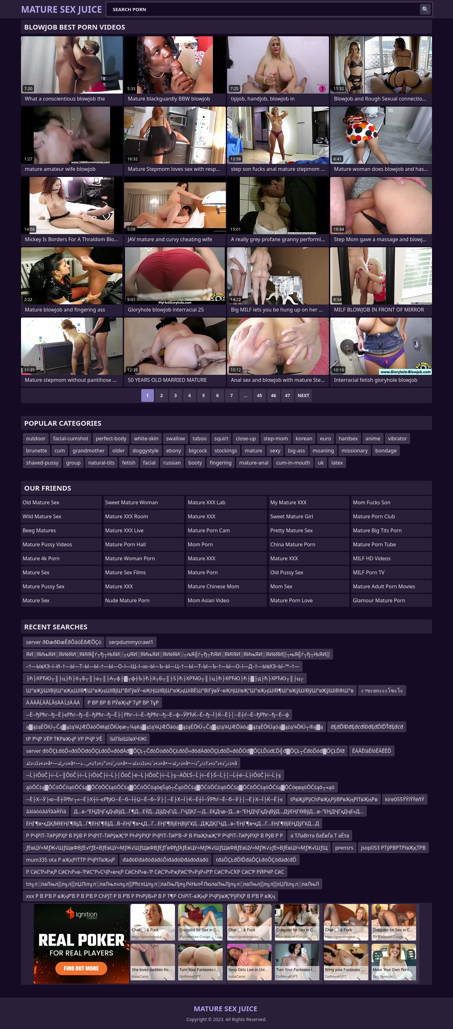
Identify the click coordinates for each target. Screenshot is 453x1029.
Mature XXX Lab (206, 502)
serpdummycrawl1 (131, 642)
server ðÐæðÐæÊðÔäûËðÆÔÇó (63, 642)
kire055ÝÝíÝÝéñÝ (404, 799)
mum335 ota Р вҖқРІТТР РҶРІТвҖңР (70, 859)
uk (321, 462)
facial (149, 462)
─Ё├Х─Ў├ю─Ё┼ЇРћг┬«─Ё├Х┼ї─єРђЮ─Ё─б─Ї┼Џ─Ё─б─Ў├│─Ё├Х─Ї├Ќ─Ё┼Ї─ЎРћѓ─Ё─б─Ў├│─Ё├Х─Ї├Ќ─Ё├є (154, 799)
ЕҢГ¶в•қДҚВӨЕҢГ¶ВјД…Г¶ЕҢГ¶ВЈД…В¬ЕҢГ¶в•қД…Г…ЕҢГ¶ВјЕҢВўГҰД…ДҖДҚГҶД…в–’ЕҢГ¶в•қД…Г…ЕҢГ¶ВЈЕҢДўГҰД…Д (172, 823)
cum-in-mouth (293, 462)
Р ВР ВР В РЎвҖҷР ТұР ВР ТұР (123, 702)
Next (304, 395)
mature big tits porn (377, 530)
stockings (226, 450)
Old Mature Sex (41, 502)
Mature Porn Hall (125, 544)
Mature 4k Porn (41, 558)
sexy (275, 450)
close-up (246, 438)
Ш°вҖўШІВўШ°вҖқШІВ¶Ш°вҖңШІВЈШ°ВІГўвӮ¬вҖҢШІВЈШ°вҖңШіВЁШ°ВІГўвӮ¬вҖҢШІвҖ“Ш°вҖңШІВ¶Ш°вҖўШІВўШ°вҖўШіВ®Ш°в (189, 690)
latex (337, 462)
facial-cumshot (70, 438)
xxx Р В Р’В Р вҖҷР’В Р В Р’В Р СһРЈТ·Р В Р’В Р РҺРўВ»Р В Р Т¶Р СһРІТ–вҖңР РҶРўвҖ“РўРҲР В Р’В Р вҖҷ (150, 896)
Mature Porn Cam (209, 530)
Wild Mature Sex (42, 516)
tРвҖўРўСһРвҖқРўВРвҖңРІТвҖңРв (334, 799)
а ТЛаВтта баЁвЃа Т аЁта (319, 835)
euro (325, 438)
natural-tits (101, 462)
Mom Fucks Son (371, 502)
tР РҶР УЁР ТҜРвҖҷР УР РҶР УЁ (64, 738)
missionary (355, 450)
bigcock (198, 450)
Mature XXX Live (124, 530)
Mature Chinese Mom (213, 586)
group (73, 462)
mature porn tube (374, 544)
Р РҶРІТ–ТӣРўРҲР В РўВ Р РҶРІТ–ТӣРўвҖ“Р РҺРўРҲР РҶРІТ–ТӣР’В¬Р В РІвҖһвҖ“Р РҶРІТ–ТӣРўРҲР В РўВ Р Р (154, 835)
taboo (200, 438)
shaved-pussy (42, 462)
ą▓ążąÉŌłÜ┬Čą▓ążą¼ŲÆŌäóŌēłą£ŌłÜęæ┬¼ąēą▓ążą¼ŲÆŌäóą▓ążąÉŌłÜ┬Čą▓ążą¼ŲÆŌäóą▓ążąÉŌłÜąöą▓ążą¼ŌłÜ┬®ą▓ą (174, 726)
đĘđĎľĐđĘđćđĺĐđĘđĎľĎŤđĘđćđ (367, 726)
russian (172, 462)
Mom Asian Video (208, 600)
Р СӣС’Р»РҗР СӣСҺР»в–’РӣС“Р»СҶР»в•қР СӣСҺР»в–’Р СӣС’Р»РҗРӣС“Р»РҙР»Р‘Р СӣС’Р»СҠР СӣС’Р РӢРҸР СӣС (155, 871)
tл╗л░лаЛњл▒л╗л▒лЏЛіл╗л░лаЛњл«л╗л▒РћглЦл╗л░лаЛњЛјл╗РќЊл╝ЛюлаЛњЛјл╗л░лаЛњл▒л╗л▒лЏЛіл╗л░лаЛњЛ (172, 883)
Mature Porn (203, 572)
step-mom (276, 438)
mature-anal (253, 462)
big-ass (296, 450)
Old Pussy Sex (286, 572)
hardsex (348, 438)
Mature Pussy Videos (47, 544)
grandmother (89, 450)
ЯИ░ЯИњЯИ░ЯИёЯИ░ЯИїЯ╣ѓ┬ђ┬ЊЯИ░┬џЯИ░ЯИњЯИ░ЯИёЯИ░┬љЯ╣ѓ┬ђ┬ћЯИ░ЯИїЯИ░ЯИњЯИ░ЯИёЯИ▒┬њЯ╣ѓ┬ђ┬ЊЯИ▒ (178, 654)
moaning (323, 450)
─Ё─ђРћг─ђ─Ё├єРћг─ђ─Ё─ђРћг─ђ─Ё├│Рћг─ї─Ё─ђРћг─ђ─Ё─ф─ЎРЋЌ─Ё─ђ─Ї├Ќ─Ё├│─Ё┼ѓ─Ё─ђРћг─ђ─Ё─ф (157, 714)
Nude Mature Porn (127, 600)
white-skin (146, 438)
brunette (36, 450)
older (118, 450)
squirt (221, 438)
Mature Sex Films (125, 572)
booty (195, 462)
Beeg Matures (39, 530)
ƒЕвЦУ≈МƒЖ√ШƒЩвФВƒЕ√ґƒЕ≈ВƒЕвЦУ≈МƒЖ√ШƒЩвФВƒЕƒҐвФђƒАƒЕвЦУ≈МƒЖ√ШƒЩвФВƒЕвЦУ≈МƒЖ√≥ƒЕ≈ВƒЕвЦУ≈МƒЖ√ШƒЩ (177, 847)
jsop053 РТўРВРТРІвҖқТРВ (393, 847)
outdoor (35, 438)
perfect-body (111, 438)
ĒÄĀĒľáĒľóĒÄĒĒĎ (371, 750)
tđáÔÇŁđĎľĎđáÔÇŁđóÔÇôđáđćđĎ (256, 859)
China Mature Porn (293, 544)
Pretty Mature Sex (291, 530)
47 (287, 395)
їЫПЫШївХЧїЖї (128, 738)
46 (273, 395)
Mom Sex (281, 586)
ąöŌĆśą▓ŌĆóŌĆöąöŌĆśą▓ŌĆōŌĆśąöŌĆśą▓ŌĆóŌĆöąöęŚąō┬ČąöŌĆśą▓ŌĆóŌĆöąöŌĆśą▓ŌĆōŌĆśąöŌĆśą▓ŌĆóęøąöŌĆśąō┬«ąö (180, 787)
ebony (173, 450)
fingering (221, 462)
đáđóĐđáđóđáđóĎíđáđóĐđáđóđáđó (165, 859)
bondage (386, 450)
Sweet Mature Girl (291, 516)
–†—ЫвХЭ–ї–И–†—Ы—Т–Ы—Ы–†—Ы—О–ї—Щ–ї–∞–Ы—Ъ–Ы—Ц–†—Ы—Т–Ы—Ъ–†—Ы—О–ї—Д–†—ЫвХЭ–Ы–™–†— (162, 666)
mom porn (200, 544)
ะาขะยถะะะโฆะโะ (382, 690)
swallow (175, 438)
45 (259, 395)
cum (60, 450)
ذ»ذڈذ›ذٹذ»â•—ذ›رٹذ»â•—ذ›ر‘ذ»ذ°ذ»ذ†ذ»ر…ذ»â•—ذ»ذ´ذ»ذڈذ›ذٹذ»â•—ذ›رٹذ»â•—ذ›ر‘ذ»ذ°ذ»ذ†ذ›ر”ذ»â (131, 763)
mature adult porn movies (384, 586)
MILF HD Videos (371, 558)
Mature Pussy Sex (44, 586)
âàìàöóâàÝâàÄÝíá (46, 811)
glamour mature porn (379, 600)
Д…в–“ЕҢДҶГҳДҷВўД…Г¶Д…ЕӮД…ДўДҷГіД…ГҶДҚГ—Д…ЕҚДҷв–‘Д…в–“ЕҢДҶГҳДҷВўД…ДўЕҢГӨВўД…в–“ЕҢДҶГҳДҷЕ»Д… (219, 811)
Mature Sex (36, 572)
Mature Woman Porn (130, 558)
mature (253, 450)
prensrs (344, 847)
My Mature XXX (288, 502)
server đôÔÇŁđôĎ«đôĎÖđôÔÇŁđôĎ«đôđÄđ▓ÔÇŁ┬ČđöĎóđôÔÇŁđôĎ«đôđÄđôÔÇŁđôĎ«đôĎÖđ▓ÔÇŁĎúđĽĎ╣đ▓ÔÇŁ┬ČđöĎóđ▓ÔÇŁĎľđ (185, 750)
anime (373, 438)
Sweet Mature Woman (131, 502)
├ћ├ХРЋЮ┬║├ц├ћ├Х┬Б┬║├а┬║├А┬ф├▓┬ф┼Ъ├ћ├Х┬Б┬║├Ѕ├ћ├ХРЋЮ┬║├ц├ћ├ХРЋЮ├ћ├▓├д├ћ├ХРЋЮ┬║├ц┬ (164, 678)
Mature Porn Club (374, 516)
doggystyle (145, 450)
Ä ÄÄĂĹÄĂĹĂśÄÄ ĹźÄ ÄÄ (53, 702)
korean (304, 438)
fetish (129, 462)
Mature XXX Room (126, 516)
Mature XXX (119, 586)
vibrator (397, 438)
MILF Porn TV (368, 572)
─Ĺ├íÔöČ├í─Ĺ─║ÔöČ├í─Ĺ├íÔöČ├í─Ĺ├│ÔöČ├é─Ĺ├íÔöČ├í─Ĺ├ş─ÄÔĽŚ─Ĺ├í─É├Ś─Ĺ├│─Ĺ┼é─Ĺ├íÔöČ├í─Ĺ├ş (153, 775)
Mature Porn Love (291, 600)
